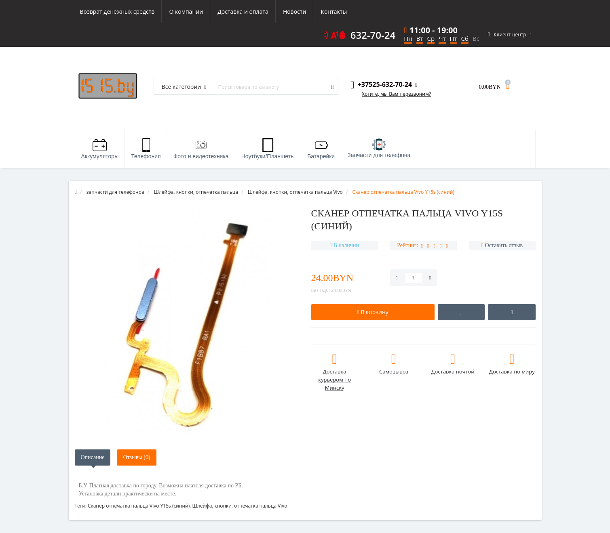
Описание (93, 457)
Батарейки (321, 148)
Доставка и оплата (242, 11)
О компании (186, 11)
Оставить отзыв (504, 245)
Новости (294, 11)
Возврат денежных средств (117, 11)
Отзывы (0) (136, 457)
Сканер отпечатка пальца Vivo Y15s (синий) (139, 505)
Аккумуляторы (100, 148)
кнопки (223, 505)
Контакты (334, 11)
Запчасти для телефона (378, 148)
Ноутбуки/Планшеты (268, 148)
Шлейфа (202, 505)
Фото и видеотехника (201, 148)
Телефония (145, 148)
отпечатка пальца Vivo (260, 505)
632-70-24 (373, 35)
